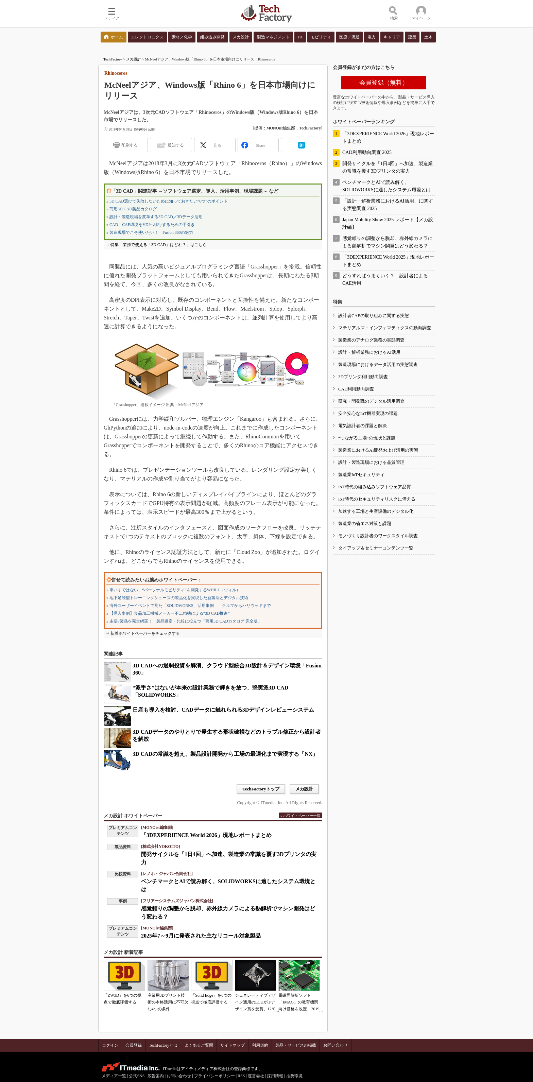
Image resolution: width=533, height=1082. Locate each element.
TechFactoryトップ (260, 788)
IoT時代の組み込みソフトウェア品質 (374, 486)
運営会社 (256, 1076)
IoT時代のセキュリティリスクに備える (376, 499)
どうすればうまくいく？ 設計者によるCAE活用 (385, 279)
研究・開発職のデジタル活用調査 (371, 401)
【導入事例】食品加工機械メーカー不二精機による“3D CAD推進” (169, 613)
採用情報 (275, 1076)
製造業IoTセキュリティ (361, 474)
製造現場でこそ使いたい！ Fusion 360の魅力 (151, 232)
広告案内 (156, 1076)
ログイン (110, 1045)
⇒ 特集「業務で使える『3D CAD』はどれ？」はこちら (156, 244)
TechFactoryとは (163, 1045)
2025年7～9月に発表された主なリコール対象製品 (201, 936)
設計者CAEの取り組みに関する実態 (373, 315)
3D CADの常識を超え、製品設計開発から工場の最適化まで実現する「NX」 (225, 754)
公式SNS (136, 1076)
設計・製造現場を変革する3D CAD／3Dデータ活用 (156, 216)
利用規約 (260, 1045)
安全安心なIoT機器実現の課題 (368, 413)
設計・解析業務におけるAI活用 (369, 352)
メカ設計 (133, 59)
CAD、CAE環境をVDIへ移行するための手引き (152, 224)
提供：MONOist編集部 (274, 128)
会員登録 (133, 1045)
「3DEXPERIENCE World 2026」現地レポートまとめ (206, 835)
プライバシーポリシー (214, 1076)
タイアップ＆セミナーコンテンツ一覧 (375, 548)
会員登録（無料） (383, 82)
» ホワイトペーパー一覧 (300, 816)
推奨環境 (294, 1076)
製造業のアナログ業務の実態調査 (371, 340)
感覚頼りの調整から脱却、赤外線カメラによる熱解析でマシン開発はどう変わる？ (387, 242)
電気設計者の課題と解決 (362, 425)
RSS (241, 1076)
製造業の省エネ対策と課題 (364, 523)
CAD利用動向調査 (356, 388)
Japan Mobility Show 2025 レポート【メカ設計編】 (387, 223)
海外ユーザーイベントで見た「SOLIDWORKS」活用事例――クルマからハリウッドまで (190, 605)
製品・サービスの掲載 (295, 1045)
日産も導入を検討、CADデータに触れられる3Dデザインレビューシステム (223, 710)
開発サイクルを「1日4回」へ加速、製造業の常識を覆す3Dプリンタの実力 (387, 167)
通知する (176, 145)
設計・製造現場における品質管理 (371, 462)
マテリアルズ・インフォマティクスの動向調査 (384, 327)
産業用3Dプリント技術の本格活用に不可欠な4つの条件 (168, 1002)
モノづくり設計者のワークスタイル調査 (378, 535)
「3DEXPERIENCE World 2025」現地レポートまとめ (388, 261)
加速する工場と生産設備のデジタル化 (375, 511)
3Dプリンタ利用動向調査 (363, 376)
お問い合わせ (335, 1045)
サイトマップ (232, 1045)
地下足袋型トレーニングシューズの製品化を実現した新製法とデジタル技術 (178, 597)
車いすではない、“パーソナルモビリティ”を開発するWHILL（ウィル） (174, 590)
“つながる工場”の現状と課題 (366, 437)
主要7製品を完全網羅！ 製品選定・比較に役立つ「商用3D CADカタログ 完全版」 (185, 621)
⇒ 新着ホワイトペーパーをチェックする (142, 633)
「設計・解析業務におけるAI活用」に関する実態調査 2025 (387, 204)
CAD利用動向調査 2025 (367, 152)
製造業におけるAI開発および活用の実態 (378, 450)
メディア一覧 (114, 1076)
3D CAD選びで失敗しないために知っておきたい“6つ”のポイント (168, 201)
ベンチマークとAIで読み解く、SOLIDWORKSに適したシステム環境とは (386, 186)
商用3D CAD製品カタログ (133, 209)
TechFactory (112, 59)
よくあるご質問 (199, 1045)
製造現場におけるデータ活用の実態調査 (378, 364)
